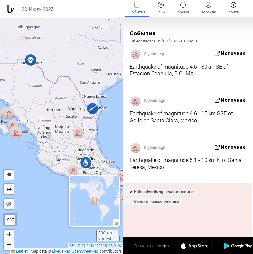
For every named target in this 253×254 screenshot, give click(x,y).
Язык (160, 8)
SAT (10, 219)
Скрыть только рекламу (157, 201)
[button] (30, 59)
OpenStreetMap (85, 251)
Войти (233, 8)
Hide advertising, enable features (164, 192)
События (136, 8)
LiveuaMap (61, 251)
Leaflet (19, 251)
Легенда (208, 8)
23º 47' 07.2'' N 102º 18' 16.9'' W (96, 246)
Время (183, 8)
